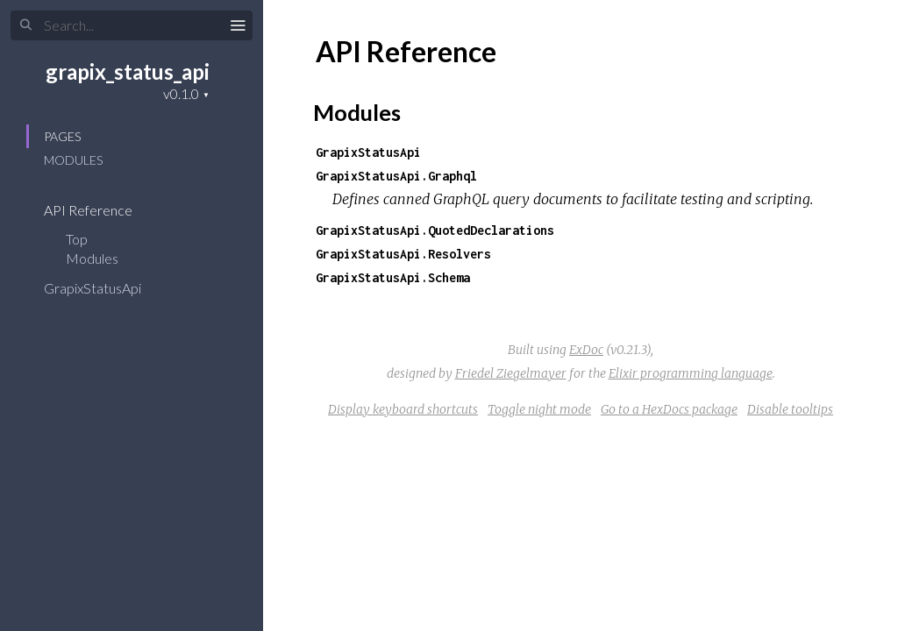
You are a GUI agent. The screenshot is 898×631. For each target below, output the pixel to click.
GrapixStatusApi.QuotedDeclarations (435, 230)
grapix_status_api (128, 71)
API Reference (99, 210)
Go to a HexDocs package (669, 409)
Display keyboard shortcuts (403, 409)
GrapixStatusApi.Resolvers (403, 253)
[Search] (132, 25)
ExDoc (586, 350)
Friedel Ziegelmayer (511, 373)
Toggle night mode (539, 409)
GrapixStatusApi (104, 288)
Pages (62, 136)
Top (77, 238)
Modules (73, 159)
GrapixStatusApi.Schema (393, 277)
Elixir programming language (691, 373)
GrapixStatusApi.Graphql (396, 175)
